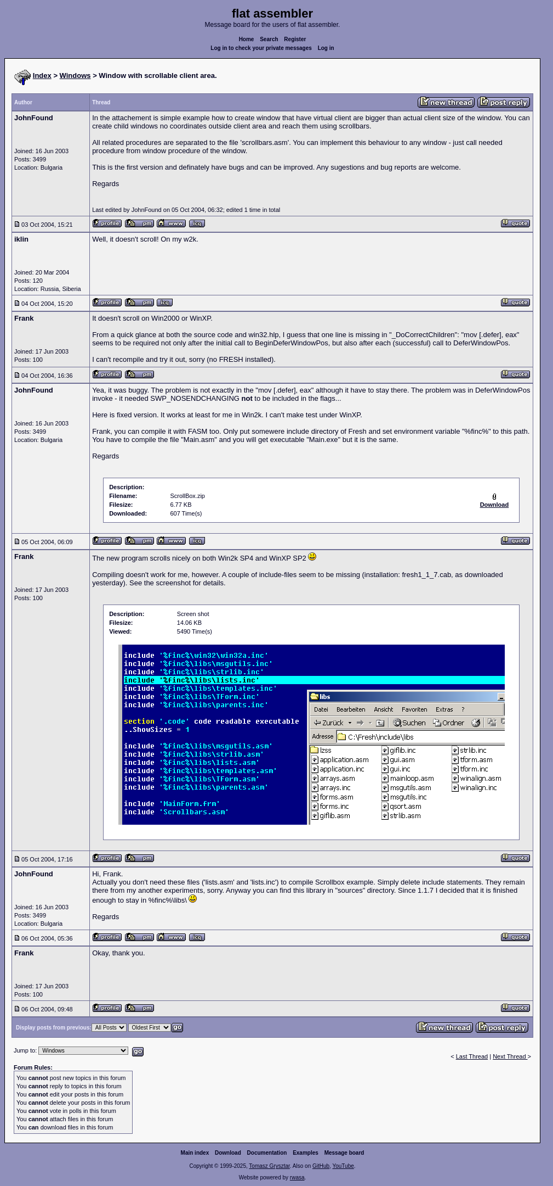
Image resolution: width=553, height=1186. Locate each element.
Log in (326, 48)
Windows (75, 75)
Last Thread (472, 1056)
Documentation (267, 1153)
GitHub (320, 1166)
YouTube (343, 1166)
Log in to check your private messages (261, 48)
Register (295, 39)
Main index (195, 1153)
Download (228, 1153)
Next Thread (510, 1056)
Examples (305, 1153)
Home (246, 39)
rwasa (297, 1177)
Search (269, 39)
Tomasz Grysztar (269, 1166)
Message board (344, 1153)
